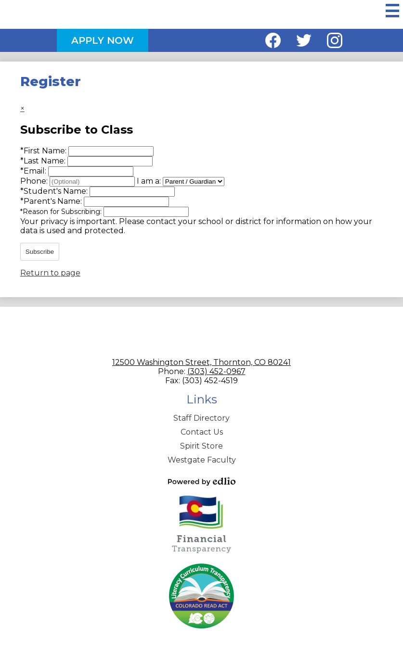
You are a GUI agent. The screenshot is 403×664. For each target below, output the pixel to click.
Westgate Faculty (202, 459)
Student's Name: (55, 191)
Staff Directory (201, 418)
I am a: (149, 181)
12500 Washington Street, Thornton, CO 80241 (201, 362)
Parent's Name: (52, 201)
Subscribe (40, 251)
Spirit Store (201, 446)
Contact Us (202, 432)
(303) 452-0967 (216, 371)
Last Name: (43, 160)
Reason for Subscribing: (62, 211)
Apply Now (102, 40)
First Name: (44, 150)
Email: (34, 170)
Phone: (35, 181)
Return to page (50, 272)
